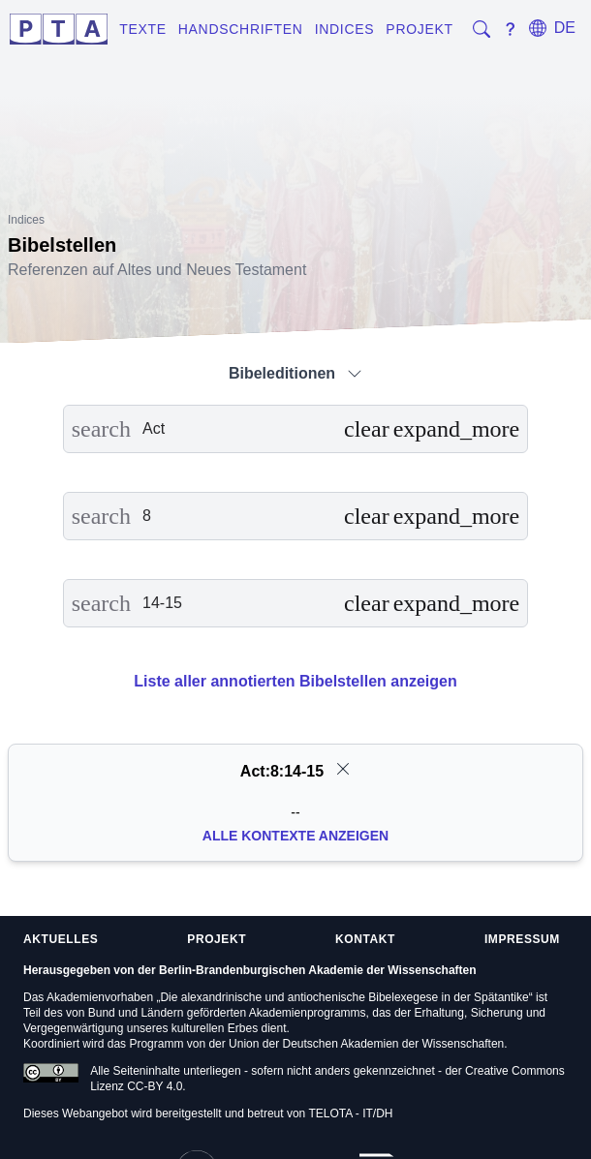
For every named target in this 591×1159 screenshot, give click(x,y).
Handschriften (240, 29)
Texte (143, 29)
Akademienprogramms (307, 1013)
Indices (345, 29)
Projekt (419, 29)
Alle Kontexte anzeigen (295, 835)
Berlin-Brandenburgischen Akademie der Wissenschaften (318, 970)
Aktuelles (60, 939)
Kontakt (365, 939)
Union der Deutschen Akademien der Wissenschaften (366, 1044)
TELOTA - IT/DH (350, 1113)
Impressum (522, 939)
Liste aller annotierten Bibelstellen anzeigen (295, 681)
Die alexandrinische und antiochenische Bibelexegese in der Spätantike (344, 997)
